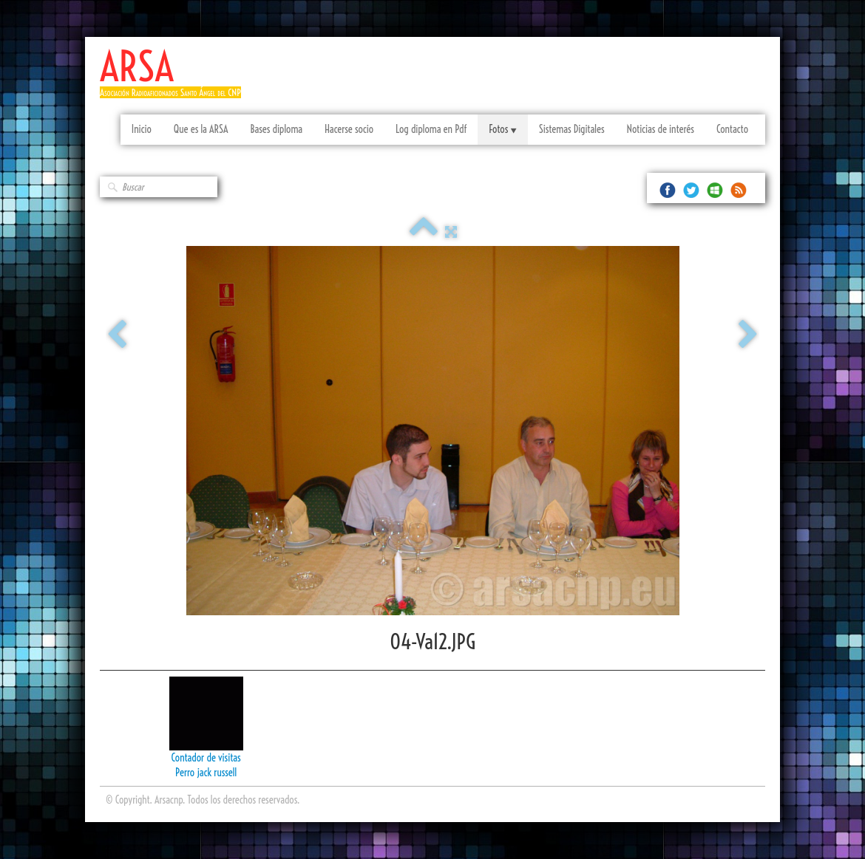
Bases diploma (276, 129)
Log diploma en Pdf (431, 129)
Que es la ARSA (201, 129)
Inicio (142, 129)
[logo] (176, 79)
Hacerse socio (349, 129)
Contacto (732, 129)
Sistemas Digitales (572, 129)
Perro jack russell (206, 772)
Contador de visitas (206, 757)
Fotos (502, 129)
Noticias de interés (660, 129)
